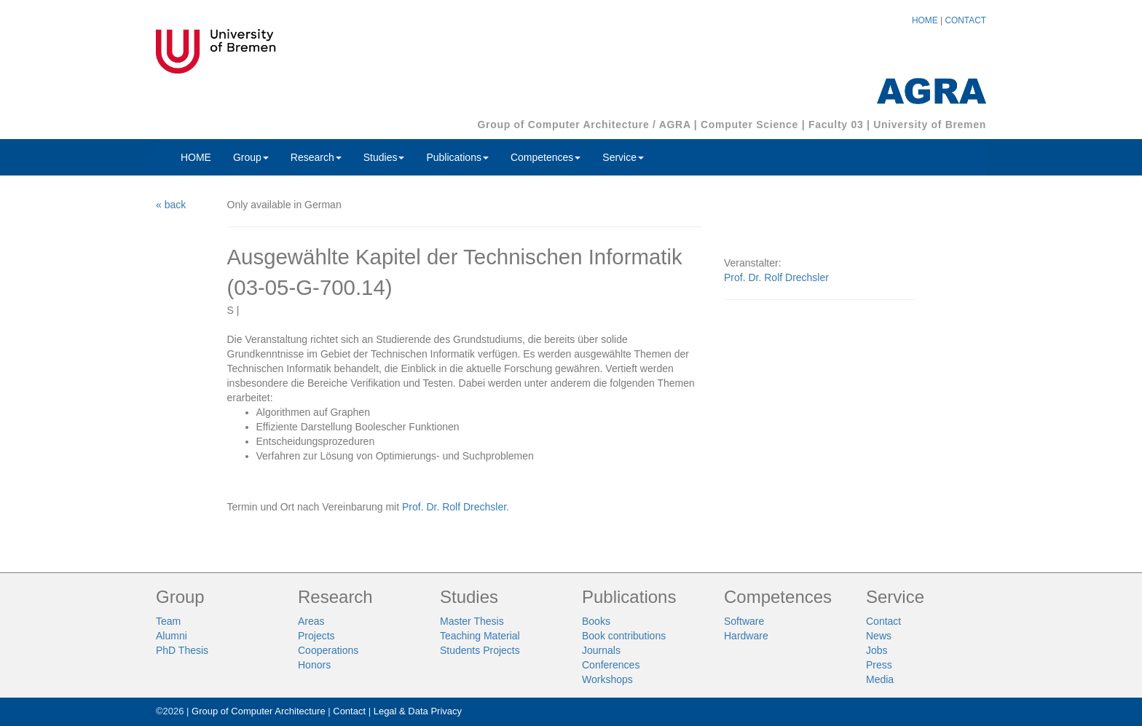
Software (744, 621)
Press (879, 665)
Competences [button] (545, 157)
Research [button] (316, 157)
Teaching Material (480, 636)
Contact (883, 621)
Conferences (610, 665)
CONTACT (965, 20)
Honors (314, 665)
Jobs (877, 650)
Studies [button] (384, 157)
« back (171, 204)
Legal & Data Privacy (418, 711)
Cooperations (328, 650)
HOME (925, 20)
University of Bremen (929, 124)
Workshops (607, 679)
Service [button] (623, 157)
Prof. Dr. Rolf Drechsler (776, 277)
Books (596, 621)
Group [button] (251, 157)
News (878, 636)
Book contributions (624, 636)
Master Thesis (472, 621)
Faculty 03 (835, 124)
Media (880, 679)
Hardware (746, 636)
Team (168, 621)
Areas (311, 621)
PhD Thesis (182, 650)
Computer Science (749, 124)
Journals (601, 650)
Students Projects (480, 650)
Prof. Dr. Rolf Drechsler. (455, 507)
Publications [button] (457, 157)
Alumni (171, 636)
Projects (316, 636)
